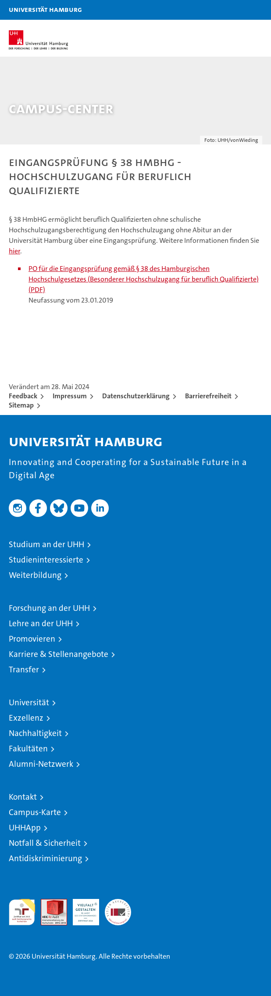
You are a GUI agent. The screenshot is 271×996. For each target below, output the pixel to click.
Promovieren (32, 638)
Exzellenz (26, 717)
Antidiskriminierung (45, 858)
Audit (49, 903)
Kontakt (23, 796)
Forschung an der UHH (49, 608)
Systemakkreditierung (118, 903)
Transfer (24, 669)
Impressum (70, 396)
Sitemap (21, 405)
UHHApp (25, 827)
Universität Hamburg (45, 9)
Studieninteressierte (46, 559)
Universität (29, 702)
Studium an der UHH (46, 544)
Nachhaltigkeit (35, 733)
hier (14, 251)
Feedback (23, 396)
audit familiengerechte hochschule (22, 912)
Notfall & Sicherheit (45, 842)
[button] (237, 10)
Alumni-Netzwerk (41, 763)
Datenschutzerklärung (136, 396)
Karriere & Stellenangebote (58, 654)
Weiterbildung (35, 575)
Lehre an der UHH (41, 623)
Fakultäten (28, 748)
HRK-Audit (81, 908)
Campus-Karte (35, 812)
